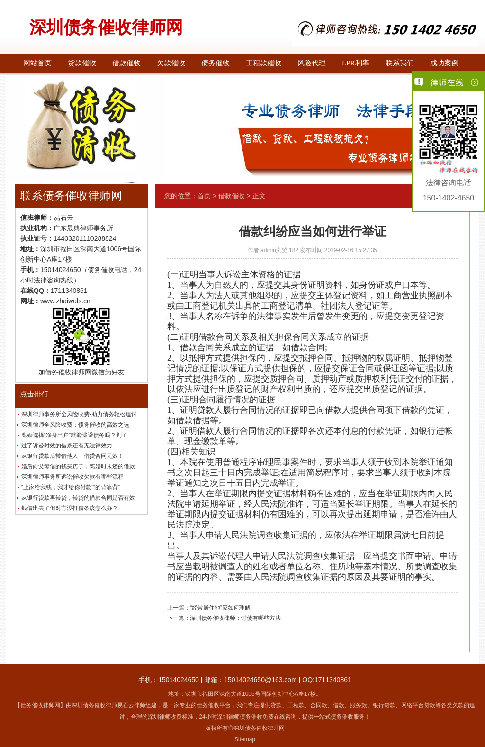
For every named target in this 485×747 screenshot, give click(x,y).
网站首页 (37, 63)
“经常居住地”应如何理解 (220, 607)
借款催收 (126, 63)
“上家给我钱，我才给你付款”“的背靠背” (70, 487)
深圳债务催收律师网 (106, 27)
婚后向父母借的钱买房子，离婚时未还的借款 (78, 466)
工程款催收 (263, 63)
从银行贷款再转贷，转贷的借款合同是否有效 (78, 497)
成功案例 (444, 63)
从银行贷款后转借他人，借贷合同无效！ (72, 456)
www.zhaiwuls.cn (65, 301)
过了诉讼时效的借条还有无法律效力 (66, 445)
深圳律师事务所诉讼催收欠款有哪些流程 (72, 477)
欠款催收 (171, 63)
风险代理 (311, 63)
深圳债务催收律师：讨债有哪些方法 (235, 618)
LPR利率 (355, 63)
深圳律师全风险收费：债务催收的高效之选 (75, 424)
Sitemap (244, 739)
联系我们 (400, 63)
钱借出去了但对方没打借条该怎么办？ (69, 508)
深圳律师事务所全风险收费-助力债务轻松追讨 (79, 414)
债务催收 (215, 63)
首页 (204, 196)
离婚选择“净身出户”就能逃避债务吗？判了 (74, 435)
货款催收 (82, 63)
